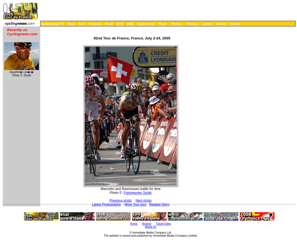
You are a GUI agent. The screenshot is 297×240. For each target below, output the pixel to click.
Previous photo (120, 200)
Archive (146, 223)
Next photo (144, 200)
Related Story (159, 204)
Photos (176, 24)
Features (95, 24)
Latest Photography (106, 204)
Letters (208, 24)
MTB (120, 24)
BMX (130, 24)
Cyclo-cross (146, 24)
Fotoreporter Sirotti (137, 193)
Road (109, 24)
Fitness (192, 24)
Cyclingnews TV (52, 24)
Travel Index (163, 223)
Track (163, 24)
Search (221, 24)
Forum (235, 24)
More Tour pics (135, 204)
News (72, 24)
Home (134, 223)
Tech (81, 24)
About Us (150, 226)
